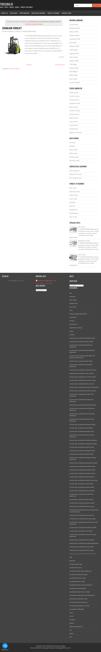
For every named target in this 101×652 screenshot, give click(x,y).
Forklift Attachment (54, 13)
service (71, 616)
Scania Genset (73, 125)
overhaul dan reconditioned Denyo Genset (81, 384)
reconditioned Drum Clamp (77, 581)
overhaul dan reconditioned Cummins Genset (82, 380)
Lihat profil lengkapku (44, 283)
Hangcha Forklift (74, 46)
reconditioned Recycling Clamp (78, 602)
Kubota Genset (73, 118)
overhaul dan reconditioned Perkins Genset (81, 506)
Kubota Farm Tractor (75, 174)
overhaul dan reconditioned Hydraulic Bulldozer (83, 440)
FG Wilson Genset (74, 111)
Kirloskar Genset (74, 114)
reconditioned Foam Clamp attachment (80, 585)
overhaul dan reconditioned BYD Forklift (80, 361)
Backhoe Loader (74, 157)
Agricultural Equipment (38, 13)
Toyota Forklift (73, 24)
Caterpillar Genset (74, 103)
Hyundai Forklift (74, 61)
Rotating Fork (73, 210)
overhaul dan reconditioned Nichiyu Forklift (81, 503)
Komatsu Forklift (74, 35)
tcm (70, 630)
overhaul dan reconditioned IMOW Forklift (81, 454)
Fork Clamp (72, 307)
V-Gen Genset (73, 122)
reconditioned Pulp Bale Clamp (78, 599)
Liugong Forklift (74, 53)
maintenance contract (75, 327)
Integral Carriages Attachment (78, 314)
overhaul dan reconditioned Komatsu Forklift (82, 470)
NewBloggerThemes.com (63, 648)
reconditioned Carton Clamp (77, 578)
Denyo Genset (73, 107)
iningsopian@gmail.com (47, 281)
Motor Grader (73, 150)
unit (70, 637)
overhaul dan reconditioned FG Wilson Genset (82, 391)
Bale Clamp (72, 188)
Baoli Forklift (73, 79)
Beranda (29, 65)
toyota (71, 633)
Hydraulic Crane (66, 13)
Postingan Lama (60, 65)
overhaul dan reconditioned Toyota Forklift (81, 540)
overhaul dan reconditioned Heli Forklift (80, 428)
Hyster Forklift (73, 57)
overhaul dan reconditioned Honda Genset (81, 431)
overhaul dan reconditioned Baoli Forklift (81, 341)
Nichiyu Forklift (73, 32)
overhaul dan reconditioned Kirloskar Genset (82, 466)
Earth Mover (13, 13)
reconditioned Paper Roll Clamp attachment (82, 595)
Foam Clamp (73, 199)
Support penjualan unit (76, 626)
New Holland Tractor (75, 178)
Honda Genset (73, 129)
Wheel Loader (73, 153)
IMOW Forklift (73, 75)
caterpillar (72, 296)
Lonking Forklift (73, 68)
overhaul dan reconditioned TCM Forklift (80, 531)
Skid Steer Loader (74, 161)
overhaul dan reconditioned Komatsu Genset (82, 473)
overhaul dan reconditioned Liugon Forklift (81, 487)
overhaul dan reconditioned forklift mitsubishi (82, 405)
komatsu (71, 321)
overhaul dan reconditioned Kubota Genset (81, 477)
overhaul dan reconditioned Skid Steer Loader (82, 518)
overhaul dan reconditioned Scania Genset (81, 515)
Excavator (72, 142)
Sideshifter (72, 202)
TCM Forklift (73, 64)
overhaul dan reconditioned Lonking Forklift (81, 490)
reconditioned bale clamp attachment (80, 571)
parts (70, 557)
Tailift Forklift (73, 50)
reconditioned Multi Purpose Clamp (79, 592)
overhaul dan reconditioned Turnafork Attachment (83, 543)
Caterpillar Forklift (74, 39)
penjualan (72, 560)
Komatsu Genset (74, 100)
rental (71, 612)
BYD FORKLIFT (73, 72)
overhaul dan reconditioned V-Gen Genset (81, 547)
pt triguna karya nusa (75, 567)
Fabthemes (39, 648)
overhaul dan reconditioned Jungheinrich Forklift (83, 463)
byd (70, 293)
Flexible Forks (73, 303)
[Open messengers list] (5, 645)
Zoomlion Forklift (12, 28)
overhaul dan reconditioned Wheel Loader (81, 550)
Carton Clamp (73, 195)
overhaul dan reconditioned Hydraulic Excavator (83, 443)
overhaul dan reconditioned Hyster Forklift (81, 447)
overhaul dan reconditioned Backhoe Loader (82, 338)
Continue (61, 57)
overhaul (72, 334)
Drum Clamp (73, 217)
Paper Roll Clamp (74, 192)
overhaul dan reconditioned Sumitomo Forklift (82, 527)
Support (71, 623)
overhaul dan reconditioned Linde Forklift (81, 484)
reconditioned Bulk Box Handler (78, 574)
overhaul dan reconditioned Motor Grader (81, 499)
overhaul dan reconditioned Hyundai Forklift (82, 450)
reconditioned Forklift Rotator (77, 588)
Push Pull (72, 206)
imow (71, 310)
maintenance (73, 324)
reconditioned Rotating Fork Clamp (79, 606)
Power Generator (24, 13)
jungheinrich (73, 317)
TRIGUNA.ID (6, 4)
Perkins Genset (73, 93)
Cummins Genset (74, 96)
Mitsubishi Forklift (74, 28)
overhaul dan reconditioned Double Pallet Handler (84, 387)
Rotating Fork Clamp (84, 241)
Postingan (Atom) (14, 68)
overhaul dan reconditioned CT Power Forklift (82, 377)
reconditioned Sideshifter (76, 609)
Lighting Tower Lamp (75, 132)
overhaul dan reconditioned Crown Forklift (81, 373)
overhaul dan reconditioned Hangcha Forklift (82, 424)
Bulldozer (72, 146)
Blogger (22, 280)
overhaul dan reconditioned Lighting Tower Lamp (83, 480)
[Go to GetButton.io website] (5, 650)
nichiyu (71, 331)
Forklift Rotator (73, 213)
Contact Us (4, 13)
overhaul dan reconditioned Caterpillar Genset (82, 370)
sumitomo (72, 619)
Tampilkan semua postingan (34, 24)
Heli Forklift (72, 43)
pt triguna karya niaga (75, 564)
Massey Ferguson (74, 171)
